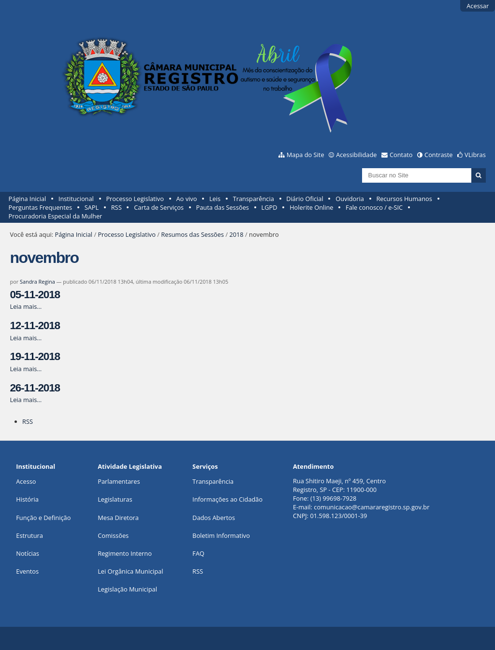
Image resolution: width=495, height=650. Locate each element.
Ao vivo (186, 198)
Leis (214, 198)
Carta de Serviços (159, 207)
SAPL (92, 207)
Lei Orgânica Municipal (130, 571)
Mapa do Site (305, 154)
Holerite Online (311, 207)
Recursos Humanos (404, 198)
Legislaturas (115, 499)
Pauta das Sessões (222, 207)
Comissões (113, 535)
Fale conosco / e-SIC (374, 207)
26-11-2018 (34, 388)
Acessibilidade (356, 154)
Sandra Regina (37, 281)
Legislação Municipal (127, 589)
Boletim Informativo (221, 535)
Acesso (26, 481)
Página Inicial (27, 198)
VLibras (475, 154)
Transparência (253, 198)
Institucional (76, 198)
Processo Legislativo (135, 198)
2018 (236, 234)
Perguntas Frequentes (40, 207)
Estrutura (29, 535)
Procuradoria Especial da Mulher (55, 216)
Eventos (27, 571)
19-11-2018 (34, 356)
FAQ (198, 553)
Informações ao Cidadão (227, 499)
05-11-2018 (34, 295)
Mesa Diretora (118, 517)
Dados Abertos (213, 517)
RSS (116, 207)
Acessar (477, 5)
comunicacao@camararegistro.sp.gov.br (371, 507)
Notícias (27, 553)
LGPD (269, 207)
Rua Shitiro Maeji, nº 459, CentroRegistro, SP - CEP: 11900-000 (339, 485)
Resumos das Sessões (192, 234)
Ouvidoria (349, 198)
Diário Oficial (304, 198)
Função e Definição (43, 517)
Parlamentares (119, 481)
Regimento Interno (125, 553)
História (27, 499)
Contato (401, 154)
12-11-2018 (34, 325)
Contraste (438, 154)
